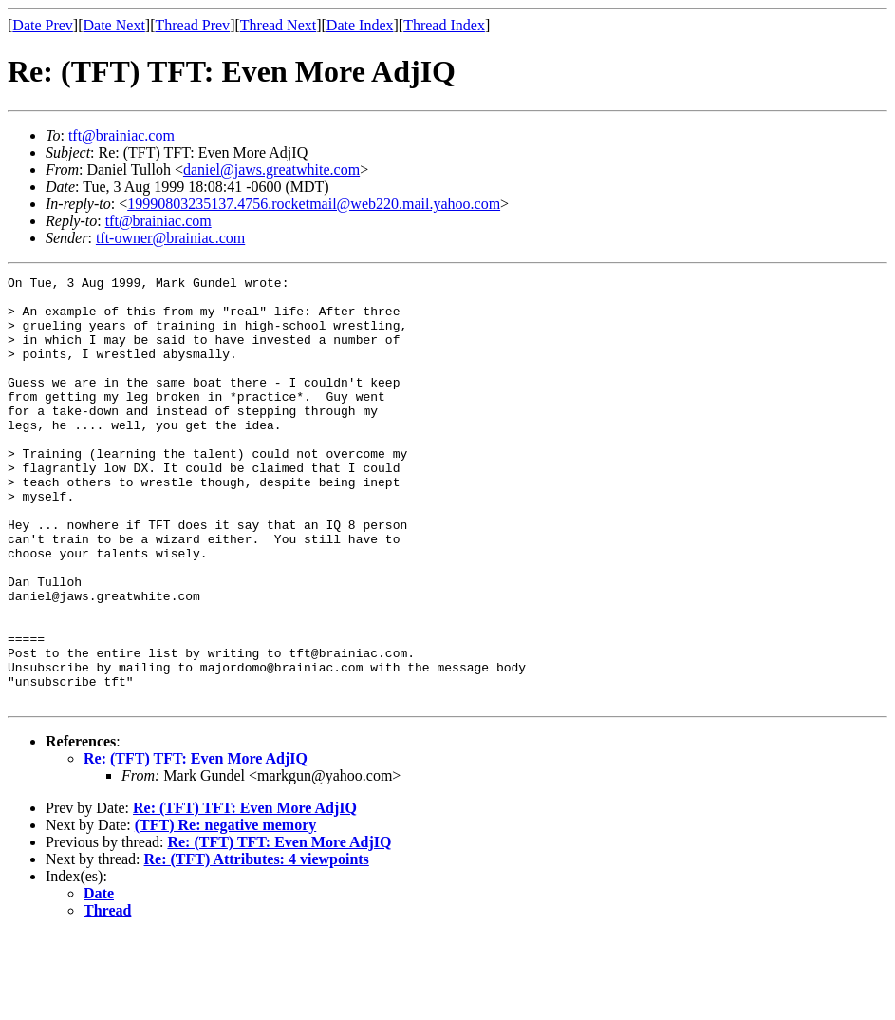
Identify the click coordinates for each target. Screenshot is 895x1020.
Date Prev (42, 25)
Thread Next (278, 25)
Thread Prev (192, 25)
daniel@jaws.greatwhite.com (271, 169)
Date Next (114, 25)
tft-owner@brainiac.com (170, 238)
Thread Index (444, 25)
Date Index (360, 25)
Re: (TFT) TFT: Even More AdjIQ (196, 844)
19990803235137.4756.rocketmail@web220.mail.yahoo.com (313, 204)
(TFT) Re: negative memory (226, 910)
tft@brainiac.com (121, 135)
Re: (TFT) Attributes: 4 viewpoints (256, 944)
